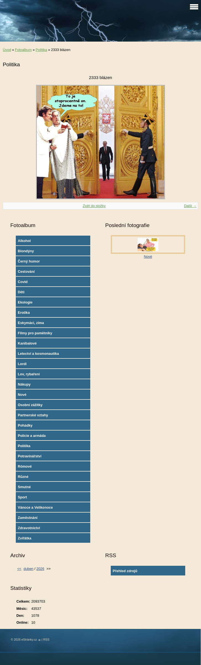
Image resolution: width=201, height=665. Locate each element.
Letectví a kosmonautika (38, 353)
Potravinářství (29, 456)
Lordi (22, 364)
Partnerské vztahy (33, 415)
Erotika (24, 312)
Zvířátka (24, 538)
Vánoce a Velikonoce (35, 507)
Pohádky (25, 425)
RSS (46, 639)
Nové (22, 395)
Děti (21, 292)
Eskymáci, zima (31, 323)
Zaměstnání (27, 518)
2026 (40, 569)
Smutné (24, 487)
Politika (41, 50)
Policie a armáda (32, 436)
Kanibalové (27, 343)
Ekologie (25, 302)
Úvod (7, 50)
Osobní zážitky (30, 405)
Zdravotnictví (29, 528)
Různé (23, 477)
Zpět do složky (94, 206)
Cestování (26, 271)
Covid (23, 282)
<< (19, 569)
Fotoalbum (23, 50)
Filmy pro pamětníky (35, 333)
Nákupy (24, 384)
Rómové (25, 466)
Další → (190, 206)
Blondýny (26, 251)
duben (29, 569)
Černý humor (29, 261)
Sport (22, 497)
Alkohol (24, 241)
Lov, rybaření (29, 374)
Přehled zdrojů (125, 571)
